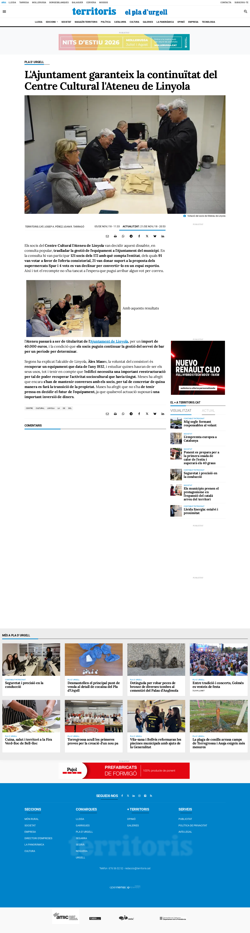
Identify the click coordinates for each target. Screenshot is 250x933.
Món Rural (31, 819)
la (59, 408)
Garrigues (83, 825)
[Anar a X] (128, 796)
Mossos (103, 2)
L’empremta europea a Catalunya (200, 439)
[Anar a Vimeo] (145, 796)
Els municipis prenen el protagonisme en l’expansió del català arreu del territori (201, 493)
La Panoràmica (34, 844)
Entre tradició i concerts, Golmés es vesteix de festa (218, 685)
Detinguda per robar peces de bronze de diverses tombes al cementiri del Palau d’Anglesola (154, 687)
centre (29, 408)
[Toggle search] (245, 11)
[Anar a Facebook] (122, 796)
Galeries (133, 825)
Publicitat (185, 819)
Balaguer (77, 2)
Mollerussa (39, 2)
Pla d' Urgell (34, 62)
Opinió (131, 819)
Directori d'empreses (38, 838)
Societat (30, 825)
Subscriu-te (241, 2)
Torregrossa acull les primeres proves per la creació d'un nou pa (93, 741)
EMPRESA (30, 831)
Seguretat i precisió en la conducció (200, 475)
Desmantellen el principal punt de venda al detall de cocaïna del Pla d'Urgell (94, 687)
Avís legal (185, 831)
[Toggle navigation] (4, 11)
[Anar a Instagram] (139, 796)
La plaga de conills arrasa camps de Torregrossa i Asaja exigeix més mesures (219, 743)
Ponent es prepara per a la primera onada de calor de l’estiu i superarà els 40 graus (201, 457)
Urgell (80, 857)
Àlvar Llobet (199, 691)
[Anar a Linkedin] (134, 796)
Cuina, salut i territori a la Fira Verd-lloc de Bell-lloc (28, 741)
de (64, 408)
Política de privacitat (192, 825)
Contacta (225, 2)
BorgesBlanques (59, 2)
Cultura (29, 851)
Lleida (12, 2)
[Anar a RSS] (151, 796)
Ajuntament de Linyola (109, 341)
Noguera (82, 851)
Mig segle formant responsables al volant (200, 423)
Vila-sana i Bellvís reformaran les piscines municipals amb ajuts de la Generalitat (155, 743)
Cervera (91, 2)
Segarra (81, 838)
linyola (51, 408)
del (70, 408)
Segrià (80, 844)
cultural (40, 408)
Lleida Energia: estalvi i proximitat (201, 511)
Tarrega (24, 2)
